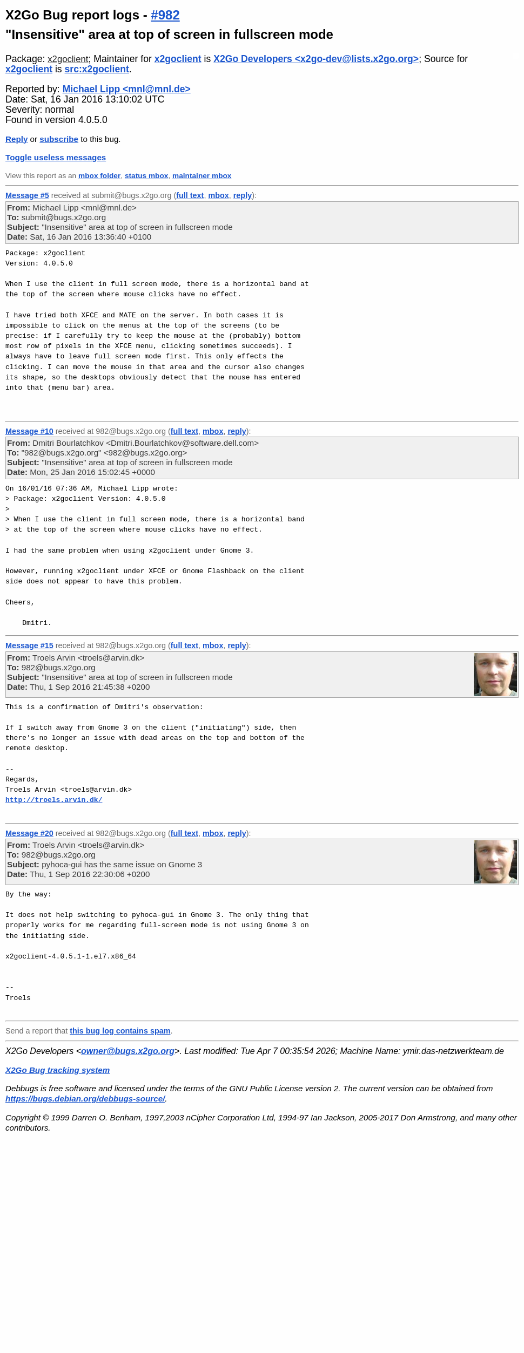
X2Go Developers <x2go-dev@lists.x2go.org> (316, 58)
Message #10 (29, 431)
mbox (218, 195)
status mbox (147, 176)
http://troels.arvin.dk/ (53, 800)
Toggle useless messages (55, 157)
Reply (16, 139)
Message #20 (29, 833)
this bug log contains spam (120, 1030)
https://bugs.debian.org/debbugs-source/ (85, 1098)
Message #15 (29, 645)
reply (242, 195)
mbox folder (99, 176)
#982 (165, 15)
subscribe (58, 139)
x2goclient (68, 59)
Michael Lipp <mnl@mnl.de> (127, 89)
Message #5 (27, 195)
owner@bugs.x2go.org (127, 1051)
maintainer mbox (201, 176)
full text (190, 195)
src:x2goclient (97, 69)
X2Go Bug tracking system (57, 1070)
